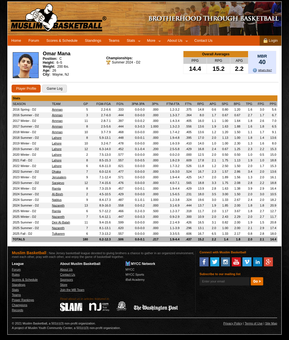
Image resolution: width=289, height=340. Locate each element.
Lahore (57, 137)
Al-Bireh (57, 194)
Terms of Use (254, 323)
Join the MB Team (72, 289)
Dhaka (56, 171)
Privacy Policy (232, 323)
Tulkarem (58, 233)
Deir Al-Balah (61, 222)
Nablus (57, 199)
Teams (114, 40)
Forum (34, 40)
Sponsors (66, 279)
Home (16, 40)
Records (17, 310)
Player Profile (26, 89)
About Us (176, 41)
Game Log (54, 89)
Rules (16, 274)
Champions (19, 305)
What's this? (265, 70)
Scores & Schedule (62, 40)
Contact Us (203, 40)
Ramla (56, 188)
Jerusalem (59, 177)
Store (63, 284)
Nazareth (58, 205)
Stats (132, 41)
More (152, 41)
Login (270, 40)
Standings (93, 40)
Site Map (271, 323)
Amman (57, 109)
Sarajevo (58, 183)
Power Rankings (23, 300)
